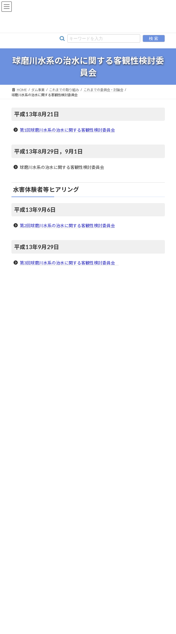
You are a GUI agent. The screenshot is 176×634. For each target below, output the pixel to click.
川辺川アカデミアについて (39, 538)
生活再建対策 (29, 516)
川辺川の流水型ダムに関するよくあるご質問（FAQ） (61, 549)
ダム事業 (88, 277)
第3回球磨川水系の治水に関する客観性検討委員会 (69, 262)
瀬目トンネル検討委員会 (42, 440)
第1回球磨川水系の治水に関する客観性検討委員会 (67, 130)
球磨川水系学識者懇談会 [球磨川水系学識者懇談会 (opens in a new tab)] (37, 364)
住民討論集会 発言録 (40, 462)
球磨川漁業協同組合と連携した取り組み (49, 559)
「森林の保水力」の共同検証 (45, 473)
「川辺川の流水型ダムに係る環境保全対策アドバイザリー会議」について (77, 527)
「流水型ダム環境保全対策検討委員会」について (57, 342)
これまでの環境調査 (35, 494)
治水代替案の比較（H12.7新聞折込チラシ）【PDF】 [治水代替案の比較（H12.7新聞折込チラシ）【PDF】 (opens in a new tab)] (60, 483)
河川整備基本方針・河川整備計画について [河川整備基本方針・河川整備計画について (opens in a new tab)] (51, 310)
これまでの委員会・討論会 (40, 397)
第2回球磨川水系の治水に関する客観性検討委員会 (67, 225)
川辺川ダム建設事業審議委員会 (47, 407)
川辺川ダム (26, 299)
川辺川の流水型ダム (33, 288)
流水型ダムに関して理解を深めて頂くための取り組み (60, 331)
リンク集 (75, 603)
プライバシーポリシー (109, 603)
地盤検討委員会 (35, 451)
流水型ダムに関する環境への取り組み (48, 321)
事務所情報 (51, 603)
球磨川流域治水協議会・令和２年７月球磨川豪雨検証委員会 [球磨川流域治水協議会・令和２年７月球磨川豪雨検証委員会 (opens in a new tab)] (66, 375)
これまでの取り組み (33, 386)
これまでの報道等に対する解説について (51, 505)
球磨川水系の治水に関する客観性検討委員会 (58, 418)
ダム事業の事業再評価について (47, 429)
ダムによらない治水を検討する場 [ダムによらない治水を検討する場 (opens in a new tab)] (44, 353)
